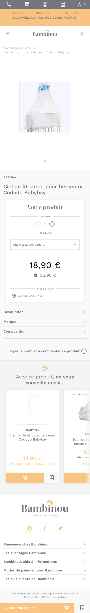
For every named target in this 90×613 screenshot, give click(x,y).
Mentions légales (30, 593)
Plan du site (31, 597)
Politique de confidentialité (59, 593)
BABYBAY (9, 177)
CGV (13, 593)
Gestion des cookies (54, 597)
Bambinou (45, 33)
